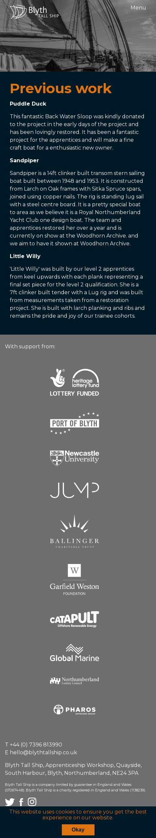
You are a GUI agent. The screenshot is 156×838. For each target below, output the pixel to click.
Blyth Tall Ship (34, 12)
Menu (138, 8)
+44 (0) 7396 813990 (36, 745)
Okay (78, 829)
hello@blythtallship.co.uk (43, 752)
